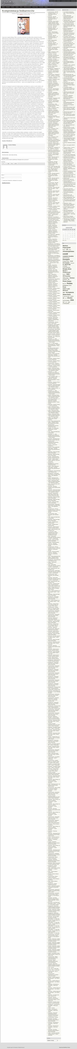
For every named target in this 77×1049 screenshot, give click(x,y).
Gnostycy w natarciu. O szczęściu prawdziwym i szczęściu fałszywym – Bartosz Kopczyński (69, 167)
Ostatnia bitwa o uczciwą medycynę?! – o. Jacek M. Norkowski (54, 869)
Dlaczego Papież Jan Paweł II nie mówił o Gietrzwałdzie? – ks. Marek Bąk (53, 917)
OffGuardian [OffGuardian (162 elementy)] (66, 278)
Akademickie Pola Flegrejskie (68, 104)
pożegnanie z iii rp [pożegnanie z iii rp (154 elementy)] (67, 285)
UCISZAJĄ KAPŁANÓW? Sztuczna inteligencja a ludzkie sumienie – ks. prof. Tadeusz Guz (69, 79)
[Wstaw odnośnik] (8, 163)
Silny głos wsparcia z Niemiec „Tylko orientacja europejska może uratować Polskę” (69, 68)
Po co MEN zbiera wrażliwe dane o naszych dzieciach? (53, 418)
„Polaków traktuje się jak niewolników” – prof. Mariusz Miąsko (53, 978)
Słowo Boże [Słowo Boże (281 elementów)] (67, 294)
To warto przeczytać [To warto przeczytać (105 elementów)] (66, 296)
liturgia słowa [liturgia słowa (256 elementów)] (67, 269)
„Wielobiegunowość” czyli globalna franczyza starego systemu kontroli (54, 785)
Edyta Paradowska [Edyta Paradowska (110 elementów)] (66, 257)
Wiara (3, 6)
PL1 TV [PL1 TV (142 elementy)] (64, 283)
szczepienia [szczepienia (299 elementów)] (70, 292)
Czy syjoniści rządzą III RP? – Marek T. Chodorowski (53, 758)
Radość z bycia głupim (67, 145)
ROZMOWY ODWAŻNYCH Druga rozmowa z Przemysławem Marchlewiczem (69, 172)
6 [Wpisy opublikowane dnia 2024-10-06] (74, 231)
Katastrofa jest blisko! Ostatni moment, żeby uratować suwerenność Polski (68, 164)
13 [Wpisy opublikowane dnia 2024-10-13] (74, 233)
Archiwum (17, 13)
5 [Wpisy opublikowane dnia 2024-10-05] (72, 231)
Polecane (25, 13)
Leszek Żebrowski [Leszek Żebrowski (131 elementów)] (66, 267)
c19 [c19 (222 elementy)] (67, 249)
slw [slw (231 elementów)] (64, 292)
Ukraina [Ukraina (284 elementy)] (69, 298)
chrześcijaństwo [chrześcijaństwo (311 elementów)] (68, 251)
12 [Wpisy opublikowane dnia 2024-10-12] (72, 233)
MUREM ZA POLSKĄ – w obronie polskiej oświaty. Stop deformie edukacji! (54, 717)
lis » (65, 240)
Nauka (17, 6)
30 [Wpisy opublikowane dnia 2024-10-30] (67, 238)
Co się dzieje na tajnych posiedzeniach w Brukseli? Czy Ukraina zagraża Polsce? (68, 88)
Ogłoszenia (55, 81)
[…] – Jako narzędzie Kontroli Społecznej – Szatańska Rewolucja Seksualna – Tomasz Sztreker (54, 378)
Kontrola (52, 967)
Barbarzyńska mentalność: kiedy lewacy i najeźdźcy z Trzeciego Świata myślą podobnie (69, 108)
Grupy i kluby (35, 6)
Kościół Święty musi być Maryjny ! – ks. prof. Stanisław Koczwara (54, 691)
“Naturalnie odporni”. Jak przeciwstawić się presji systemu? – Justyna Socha (69, 21)
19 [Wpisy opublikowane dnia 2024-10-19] (72, 235)
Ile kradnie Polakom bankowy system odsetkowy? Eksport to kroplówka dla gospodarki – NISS (69, 24)
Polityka (28, 13)
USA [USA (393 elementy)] (72, 300)
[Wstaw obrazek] (11, 163)
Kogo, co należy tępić (54, 968)
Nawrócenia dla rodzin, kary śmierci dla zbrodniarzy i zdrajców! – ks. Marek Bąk (69, 75)
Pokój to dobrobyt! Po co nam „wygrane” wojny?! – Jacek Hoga (54, 591)
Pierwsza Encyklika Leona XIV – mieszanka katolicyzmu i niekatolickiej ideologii (69, 181)
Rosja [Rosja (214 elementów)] (64, 287)
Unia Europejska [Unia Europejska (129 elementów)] (66, 300)
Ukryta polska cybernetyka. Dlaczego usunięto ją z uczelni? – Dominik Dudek (69, 190)
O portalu (41, 6)
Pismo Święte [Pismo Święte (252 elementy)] (67, 281)
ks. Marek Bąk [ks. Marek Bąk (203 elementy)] (67, 264)
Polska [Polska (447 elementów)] (69, 283)
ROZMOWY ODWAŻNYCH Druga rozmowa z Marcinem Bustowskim (54, 843)
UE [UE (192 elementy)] (63, 298)
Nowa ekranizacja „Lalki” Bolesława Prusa (53, 514)
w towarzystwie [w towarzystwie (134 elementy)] (66, 303)
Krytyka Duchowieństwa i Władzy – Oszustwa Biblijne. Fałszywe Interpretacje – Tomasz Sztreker (69, 139)
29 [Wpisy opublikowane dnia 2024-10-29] (65, 238)
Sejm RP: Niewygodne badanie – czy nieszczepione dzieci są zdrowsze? (69, 40)
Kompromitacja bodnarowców (18, 10)
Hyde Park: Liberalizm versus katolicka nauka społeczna (54, 487)
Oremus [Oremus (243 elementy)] (72, 278)
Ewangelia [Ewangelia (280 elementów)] (66, 259)
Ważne (34, 13)
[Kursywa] (6, 163)
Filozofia (8, 6)
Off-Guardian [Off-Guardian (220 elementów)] (66, 276)
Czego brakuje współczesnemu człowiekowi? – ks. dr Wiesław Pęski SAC (68, 34)
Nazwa (2, 176)
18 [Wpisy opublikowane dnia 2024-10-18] (70, 235)
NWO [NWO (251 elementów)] (68, 274)
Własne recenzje (27, 6)
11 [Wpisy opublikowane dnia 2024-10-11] (70, 233)
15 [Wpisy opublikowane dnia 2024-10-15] (65, 235)
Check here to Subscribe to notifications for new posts (12, 182)
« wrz (63, 240)
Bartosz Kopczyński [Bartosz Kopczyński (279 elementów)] (67, 246)
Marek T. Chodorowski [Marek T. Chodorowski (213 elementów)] (66, 271)
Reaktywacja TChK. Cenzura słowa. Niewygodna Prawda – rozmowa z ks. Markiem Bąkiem (69, 83)
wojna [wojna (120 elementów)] (69, 302)
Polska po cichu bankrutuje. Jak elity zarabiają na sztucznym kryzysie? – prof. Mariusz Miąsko (69, 57)
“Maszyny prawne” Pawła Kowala (69, 117)
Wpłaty (46, 6)
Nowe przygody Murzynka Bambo (69, 47)
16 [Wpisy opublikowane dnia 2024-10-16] (67, 235)
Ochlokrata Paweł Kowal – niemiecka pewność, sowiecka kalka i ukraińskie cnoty (54, 584)
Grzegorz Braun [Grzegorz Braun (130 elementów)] (66, 261)
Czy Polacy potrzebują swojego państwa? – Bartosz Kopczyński (53, 1020)
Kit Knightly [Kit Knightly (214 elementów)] (66, 263)
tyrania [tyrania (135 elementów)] (72, 296)
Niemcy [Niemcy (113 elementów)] (64, 274)
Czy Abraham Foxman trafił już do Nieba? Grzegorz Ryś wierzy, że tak (54, 954)
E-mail (2, 179)
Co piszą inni (21, 13)
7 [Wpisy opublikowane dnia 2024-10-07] (63, 233)
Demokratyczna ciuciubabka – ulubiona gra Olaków (53, 985)
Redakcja (21, 14)
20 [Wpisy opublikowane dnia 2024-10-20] (74, 235)
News (21, 6)
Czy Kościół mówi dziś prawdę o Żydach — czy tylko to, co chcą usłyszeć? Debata (54, 903)
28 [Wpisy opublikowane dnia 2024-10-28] (63, 238)
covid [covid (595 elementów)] (65, 254)
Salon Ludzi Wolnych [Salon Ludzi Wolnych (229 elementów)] (66, 289)
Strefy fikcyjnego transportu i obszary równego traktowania (53, 33)
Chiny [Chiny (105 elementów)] (70, 249)
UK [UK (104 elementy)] (65, 298)
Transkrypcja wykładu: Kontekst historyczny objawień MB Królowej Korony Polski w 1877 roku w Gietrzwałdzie (53, 85)
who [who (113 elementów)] (66, 302)
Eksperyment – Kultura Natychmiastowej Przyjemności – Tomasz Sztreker (69, 204)
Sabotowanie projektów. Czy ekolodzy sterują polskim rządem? (54, 887)
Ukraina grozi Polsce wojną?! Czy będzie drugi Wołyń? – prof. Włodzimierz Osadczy (69, 175)
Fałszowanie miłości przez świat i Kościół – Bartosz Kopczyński (53, 597)
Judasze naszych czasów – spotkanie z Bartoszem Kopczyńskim (68, 160)
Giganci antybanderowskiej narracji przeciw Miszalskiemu (53, 957)
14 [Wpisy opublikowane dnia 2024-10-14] (63, 235)
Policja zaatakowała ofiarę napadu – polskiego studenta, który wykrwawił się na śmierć (69, 185)
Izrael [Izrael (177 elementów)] (71, 261)
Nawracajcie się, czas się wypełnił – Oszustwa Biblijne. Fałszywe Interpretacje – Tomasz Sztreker (69, 219)
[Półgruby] (3, 163)
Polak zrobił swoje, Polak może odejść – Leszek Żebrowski (53, 188)
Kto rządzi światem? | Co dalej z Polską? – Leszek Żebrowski (54, 637)
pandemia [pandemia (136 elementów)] (65, 279)
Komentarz (3, 161)
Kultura (12, 6)
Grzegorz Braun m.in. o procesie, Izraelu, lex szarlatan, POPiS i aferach (54, 588)
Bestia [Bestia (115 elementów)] (64, 249)
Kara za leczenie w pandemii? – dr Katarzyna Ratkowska (53, 839)
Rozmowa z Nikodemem (67, 142)
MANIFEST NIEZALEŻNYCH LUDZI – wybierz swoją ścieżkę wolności (53, 821)
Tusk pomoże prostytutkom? (68, 192)
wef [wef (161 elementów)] (63, 302)
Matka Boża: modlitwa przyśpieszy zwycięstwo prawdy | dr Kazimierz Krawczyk (54, 907)
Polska (31, 13)
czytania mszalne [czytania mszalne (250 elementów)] (68, 256)
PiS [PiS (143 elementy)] (68, 279)
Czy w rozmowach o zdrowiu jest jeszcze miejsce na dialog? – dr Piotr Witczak (69, 135)
